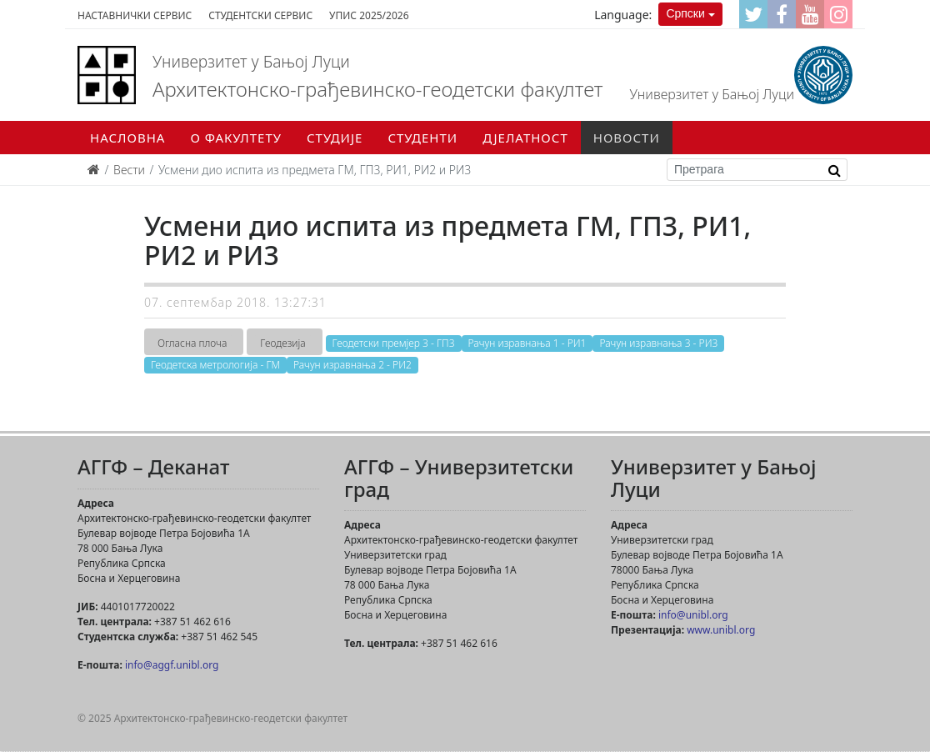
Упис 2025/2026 (368, 15)
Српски (685, 13)
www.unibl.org (721, 630)
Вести (129, 170)
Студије (334, 137)
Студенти (423, 137)
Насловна (127, 137)
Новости (626, 137)
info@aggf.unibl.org (171, 665)
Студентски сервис (260, 15)
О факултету (236, 137)
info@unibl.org (693, 615)
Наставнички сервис (135, 15)
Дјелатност (525, 137)
